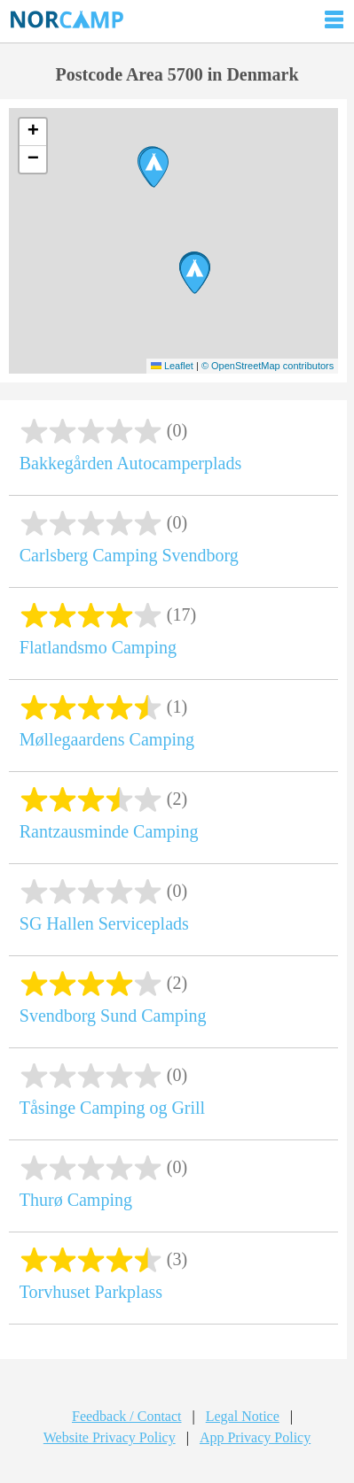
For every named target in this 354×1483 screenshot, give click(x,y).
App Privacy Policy (255, 1437)
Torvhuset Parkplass (91, 1291)
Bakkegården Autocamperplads (130, 463)
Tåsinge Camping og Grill (112, 1107)
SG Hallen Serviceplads (104, 923)
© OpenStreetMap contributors (267, 365)
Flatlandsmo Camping (98, 647)
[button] (154, 167)
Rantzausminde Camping (109, 831)
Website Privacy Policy (109, 1437)
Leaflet (172, 365)
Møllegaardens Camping (107, 739)
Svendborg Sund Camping (113, 1015)
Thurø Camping (76, 1199)
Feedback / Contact (127, 1416)
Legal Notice (242, 1416)
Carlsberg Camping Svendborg (129, 555)
